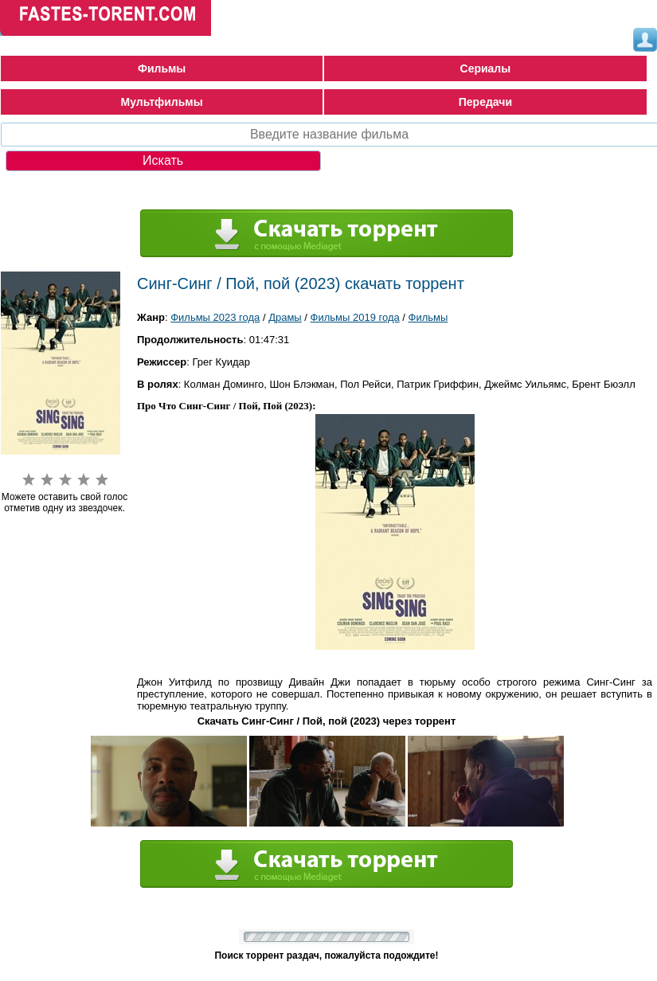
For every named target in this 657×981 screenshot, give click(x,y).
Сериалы (485, 68)
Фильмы (162, 68)
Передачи (485, 102)
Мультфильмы (162, 102)
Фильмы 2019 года (355, 317)
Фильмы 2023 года (215, 317)
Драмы (285, 317)
